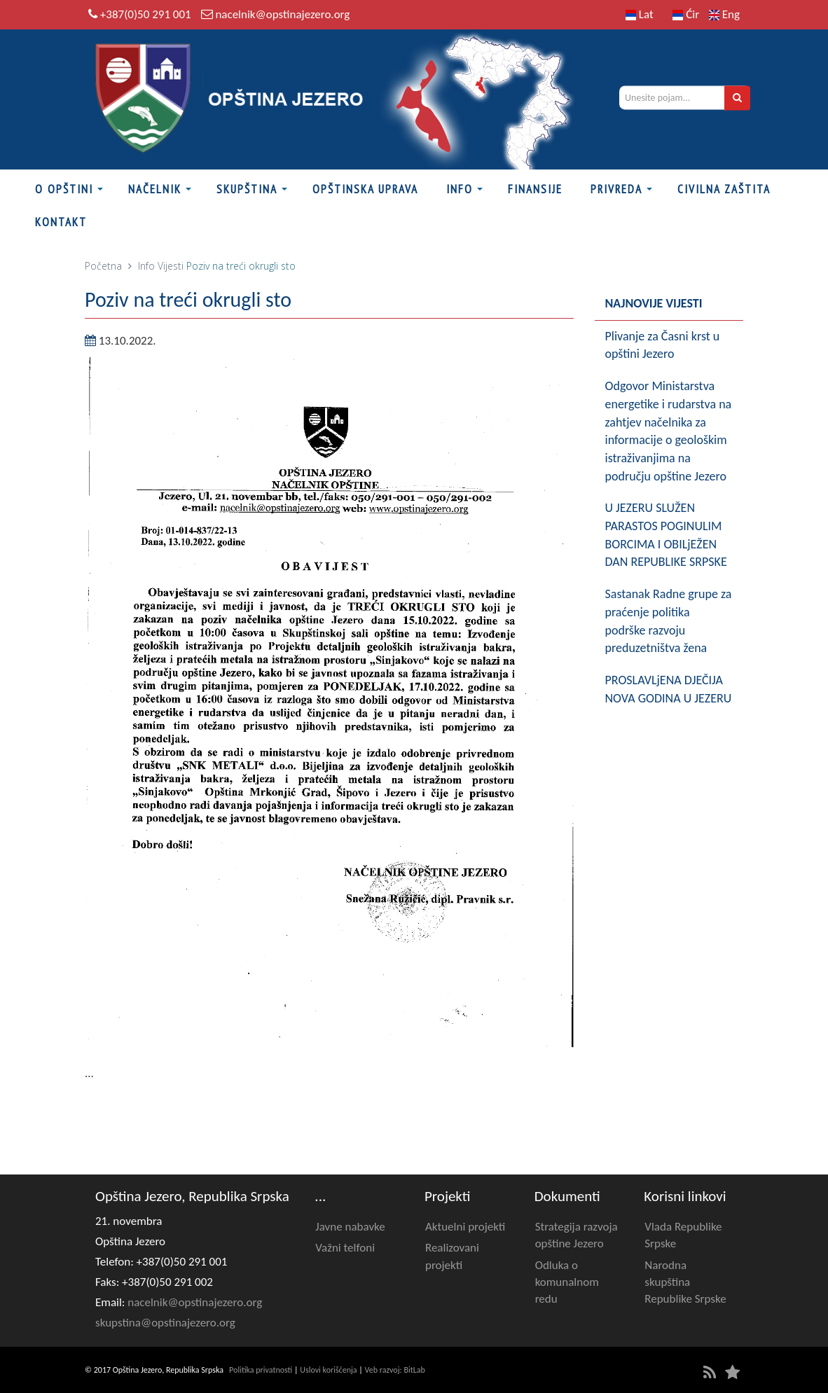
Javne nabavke (350, 1226)
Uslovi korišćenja (328, 1370)
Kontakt (61, 222)
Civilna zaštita (724, 189)
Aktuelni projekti (465, 1226)
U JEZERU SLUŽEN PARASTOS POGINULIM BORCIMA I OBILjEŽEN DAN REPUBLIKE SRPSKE (666, 534)
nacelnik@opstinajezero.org (282, 14)
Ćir (685, 14)
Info (459, 189)
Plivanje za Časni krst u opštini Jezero (662, 345)
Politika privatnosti (260, 1370)
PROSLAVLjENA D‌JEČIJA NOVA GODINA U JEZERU (668, 689)
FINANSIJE (535, 189)
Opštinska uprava (365, 189)
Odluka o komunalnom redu (567, 1282)
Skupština (246, 189)
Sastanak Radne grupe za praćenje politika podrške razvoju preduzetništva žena (668, 621)
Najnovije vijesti (654, 303)
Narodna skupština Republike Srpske (685, 1282)
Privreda (616, 189)
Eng (724, 14)
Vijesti (171, 265)
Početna (103, 265)
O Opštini (64, 189)
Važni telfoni (345, 1247)
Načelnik (154, 189)
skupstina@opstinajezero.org (165, 1322)
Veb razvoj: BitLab (395, 1370)
